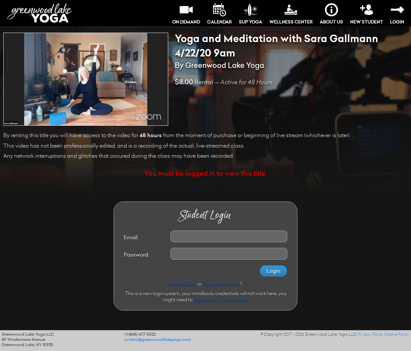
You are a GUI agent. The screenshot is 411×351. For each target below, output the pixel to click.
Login (397, 13)
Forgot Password (221, 284)
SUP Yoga (250, 13)
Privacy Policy (370, 335)
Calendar (219, 13)
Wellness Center (291, 13)
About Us (331, 13)
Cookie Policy (396, 335)
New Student (366, 13)
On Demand (186, 13)
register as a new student (220, 300)
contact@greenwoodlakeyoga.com (157, 340)
